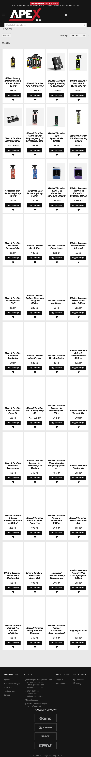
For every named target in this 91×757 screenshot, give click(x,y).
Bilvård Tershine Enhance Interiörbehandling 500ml (13, 519)
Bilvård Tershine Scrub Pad (34, 246)
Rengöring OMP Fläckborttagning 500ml (78, 138)
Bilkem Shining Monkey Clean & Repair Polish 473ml (12, 82)
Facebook (80, 680)
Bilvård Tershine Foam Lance (56, 246)
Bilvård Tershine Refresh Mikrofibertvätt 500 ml (78, 354)
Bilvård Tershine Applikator (56, 301)
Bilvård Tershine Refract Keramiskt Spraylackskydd (56, 629)
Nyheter (7, 680)
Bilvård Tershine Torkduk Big (78, 411)
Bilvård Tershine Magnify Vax (34, 356)
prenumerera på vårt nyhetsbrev (69, 5)
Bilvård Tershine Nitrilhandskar (13, 139)
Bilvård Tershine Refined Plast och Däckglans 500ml (35, 299)
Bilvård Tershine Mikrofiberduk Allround (78, 245)
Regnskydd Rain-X (78, 631)
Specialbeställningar (12, 684)
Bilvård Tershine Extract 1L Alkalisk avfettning (13, 629)
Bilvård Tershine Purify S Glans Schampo (34, 630)
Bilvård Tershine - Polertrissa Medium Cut (13, 575)
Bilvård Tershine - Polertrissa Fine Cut (78, 520)
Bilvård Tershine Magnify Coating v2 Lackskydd (56, 83)
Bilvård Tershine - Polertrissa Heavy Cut (34, 575)
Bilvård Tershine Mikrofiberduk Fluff (13, 300)
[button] (12, 99)
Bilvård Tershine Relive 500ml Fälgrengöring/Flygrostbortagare (34, 137)
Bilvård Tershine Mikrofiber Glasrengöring (13, 245)
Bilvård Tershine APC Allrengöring (34, 84)
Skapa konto (61, 684)
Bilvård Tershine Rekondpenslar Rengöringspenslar (56, 464)
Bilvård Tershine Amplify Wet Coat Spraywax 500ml (78, 574)
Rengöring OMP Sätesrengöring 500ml (35, 193)
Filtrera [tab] (6, 35)
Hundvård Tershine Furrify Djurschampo (56, 575)
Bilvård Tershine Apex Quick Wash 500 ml (78, 83)
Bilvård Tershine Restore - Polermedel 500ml (56, 519)
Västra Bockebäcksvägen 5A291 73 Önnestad (38, 705)
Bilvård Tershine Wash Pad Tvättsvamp (13, 465)
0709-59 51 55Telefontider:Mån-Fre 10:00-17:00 (35, 693)
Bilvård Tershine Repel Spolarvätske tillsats (56, 137)
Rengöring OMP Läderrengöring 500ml (13, 193)
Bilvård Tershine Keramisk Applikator (13, 355)
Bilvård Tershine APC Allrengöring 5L (34, 410)
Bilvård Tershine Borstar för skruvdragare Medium (34, 464)
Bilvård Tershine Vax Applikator (56, 356)
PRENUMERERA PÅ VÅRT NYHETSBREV (44, 3)
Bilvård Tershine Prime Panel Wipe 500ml (78, 300)
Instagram (80, 684)
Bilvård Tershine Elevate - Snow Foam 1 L (34, 520)
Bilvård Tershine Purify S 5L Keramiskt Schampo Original (56, 192)
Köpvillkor (8, 687)
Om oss (7, 695)
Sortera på (64, 35)
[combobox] (45, 25)
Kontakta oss (9, 691)
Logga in (59, 680)
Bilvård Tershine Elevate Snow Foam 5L (13, 410)
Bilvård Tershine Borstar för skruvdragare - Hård (56, 409)
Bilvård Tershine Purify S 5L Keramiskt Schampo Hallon (78, 192)
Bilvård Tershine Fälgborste (78, 466)
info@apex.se (32, 700)
